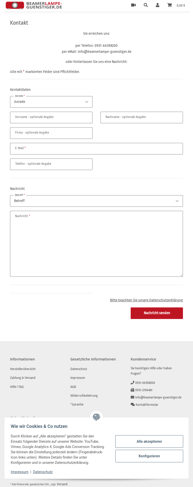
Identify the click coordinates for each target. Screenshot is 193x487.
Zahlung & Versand (22, 378)
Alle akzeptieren (147, 441)
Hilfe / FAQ (17, 387)
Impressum (21, 472)
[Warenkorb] (176, 6)
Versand (62, 484)
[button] (146, 6)
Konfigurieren (147, 456)
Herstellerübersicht (23, 369)
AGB (73, 387)
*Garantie (76, 404)
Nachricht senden (157, 313)
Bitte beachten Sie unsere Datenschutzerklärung (146, 300)
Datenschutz (44, 472)
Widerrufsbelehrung (84, 395)
